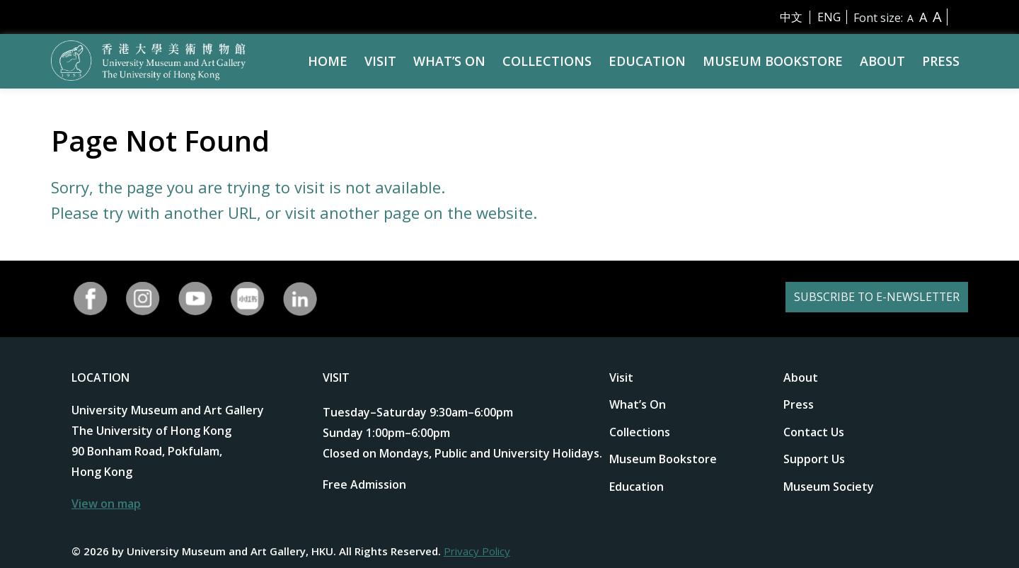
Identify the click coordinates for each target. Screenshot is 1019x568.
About (882, 60)
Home (327, 60)
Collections (547, 60)
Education (647, 60)
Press (941, 60)
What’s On (449, 60)
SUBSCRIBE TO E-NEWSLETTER (858, 298)
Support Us (814, 459)
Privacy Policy (477, 551)
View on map (106, 503)
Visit (380, 60)
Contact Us (813, 432)
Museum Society (828, 486)
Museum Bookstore (773, 60)
